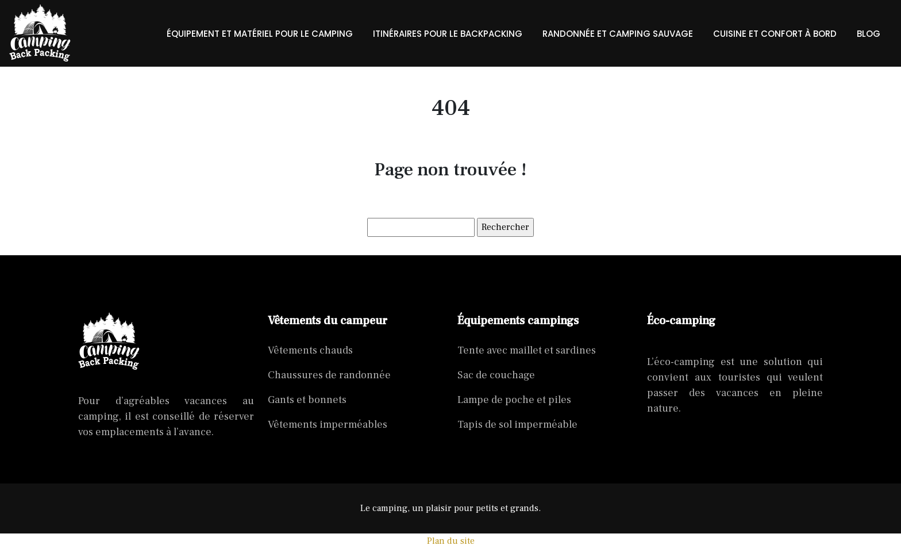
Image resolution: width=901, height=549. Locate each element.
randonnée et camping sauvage (617, 34)
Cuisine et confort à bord (775, 34)
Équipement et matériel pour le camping (260, 34)
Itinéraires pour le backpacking (447, 34)
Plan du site (451, 541)
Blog (868, 34)
